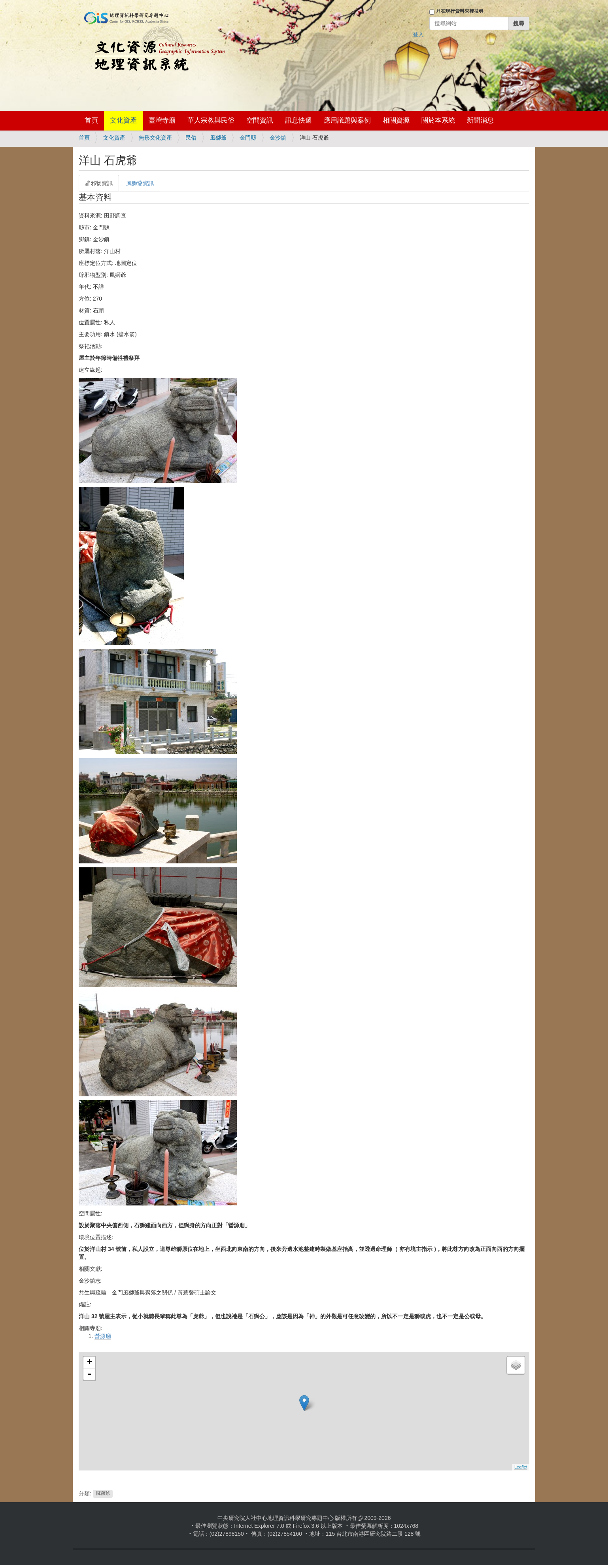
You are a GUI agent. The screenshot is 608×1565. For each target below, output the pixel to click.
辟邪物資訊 (99, 183)
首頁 (91, 120)
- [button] (89, 1374)
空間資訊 (259, 120)
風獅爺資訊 (140, 183)
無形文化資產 (155, 137)
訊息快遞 (298, 120)
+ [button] (89, 1362)
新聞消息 (480, 120)
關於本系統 (438, 120)
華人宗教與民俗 (210, 120)
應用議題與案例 (347, 120)
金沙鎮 (278, 137)
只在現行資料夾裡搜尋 (459, 11)
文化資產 (123, 120)
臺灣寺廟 (162, 120)
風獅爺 (218, 137)
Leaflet (520, 1467)
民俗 (190, 137)
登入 (418, 34)
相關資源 (396, 120)
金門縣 (248, 137)
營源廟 (102, 1336)
